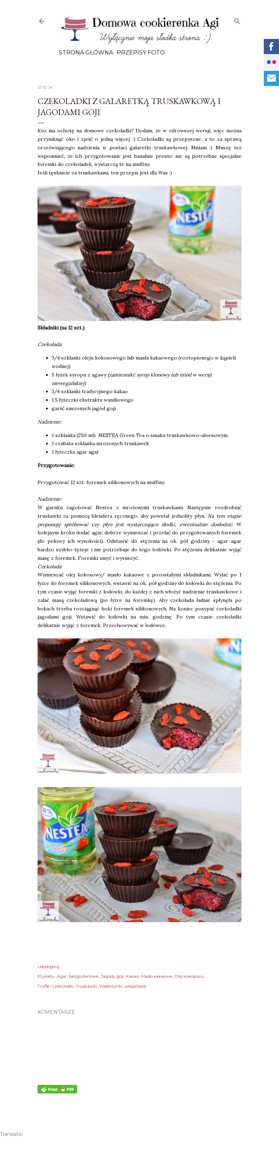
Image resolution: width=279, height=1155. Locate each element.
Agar (62, 976)
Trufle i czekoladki (56, 986)
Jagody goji (112, 976)
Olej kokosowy (189, 976)
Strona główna (86, 52)
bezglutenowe (83, 976)
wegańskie (135, 986)
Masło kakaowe (156, 976)
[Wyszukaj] (237, 20)
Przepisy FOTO (141, 52)
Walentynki (111, 986)
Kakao (132, 976)
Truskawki (86, 986)
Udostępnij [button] (48, 966)
